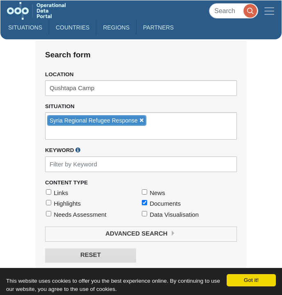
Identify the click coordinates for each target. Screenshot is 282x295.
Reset (90, 255)
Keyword (62, 150)
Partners (158, 27)
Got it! (251, 280)
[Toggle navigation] (269, 11)
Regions (116, 27)
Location (59, 74)
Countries (72, 27)
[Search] (233, 10)
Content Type (66, 182)
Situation (60, 106)
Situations (25, 27)
